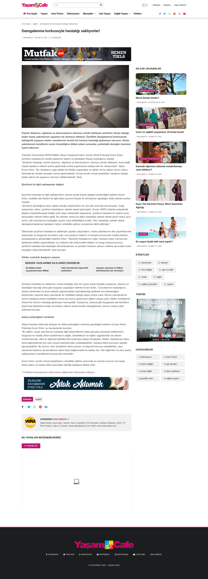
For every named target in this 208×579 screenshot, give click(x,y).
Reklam (156, 5)
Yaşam (44, 13)
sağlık (35, 24)
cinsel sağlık (146, 371)
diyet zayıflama (173, 371)
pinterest (104, 554)
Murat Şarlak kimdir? (147, 98)
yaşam (170, 284)
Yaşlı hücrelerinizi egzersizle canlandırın (74, 269)
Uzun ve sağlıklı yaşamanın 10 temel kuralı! (160, 132)
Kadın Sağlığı (147, 364)
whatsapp (86, 554)
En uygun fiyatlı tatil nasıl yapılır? (154, 241)
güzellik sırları (147, 378)
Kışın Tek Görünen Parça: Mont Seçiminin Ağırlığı (159, 206)
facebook (53, 554)
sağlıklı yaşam (147, 124)
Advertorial (146, 263)
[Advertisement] (161, 42)
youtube (140, 554)
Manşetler (88, 13)
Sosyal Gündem (147, 90)
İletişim (166, 5)
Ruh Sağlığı (146, 270)
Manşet (143, 234)
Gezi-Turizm (57, 13)
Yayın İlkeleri (179, 5)
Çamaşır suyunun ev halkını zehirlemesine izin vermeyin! (109, 269)
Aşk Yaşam (104, 13)
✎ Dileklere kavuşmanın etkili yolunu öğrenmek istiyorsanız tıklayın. (58, 372)
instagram (122, 554)
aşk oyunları (171, 364)
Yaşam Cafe (114, 565)
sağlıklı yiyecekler (150, 159)
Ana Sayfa (30, 13)
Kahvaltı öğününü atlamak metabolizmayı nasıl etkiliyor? (159, 168)
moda (142, 196)
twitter (70, 554)
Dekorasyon (73, 13)
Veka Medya (156, 554)
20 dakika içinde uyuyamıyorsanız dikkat (37, 269)
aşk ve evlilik (167, 270)
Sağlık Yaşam (121, 13)
